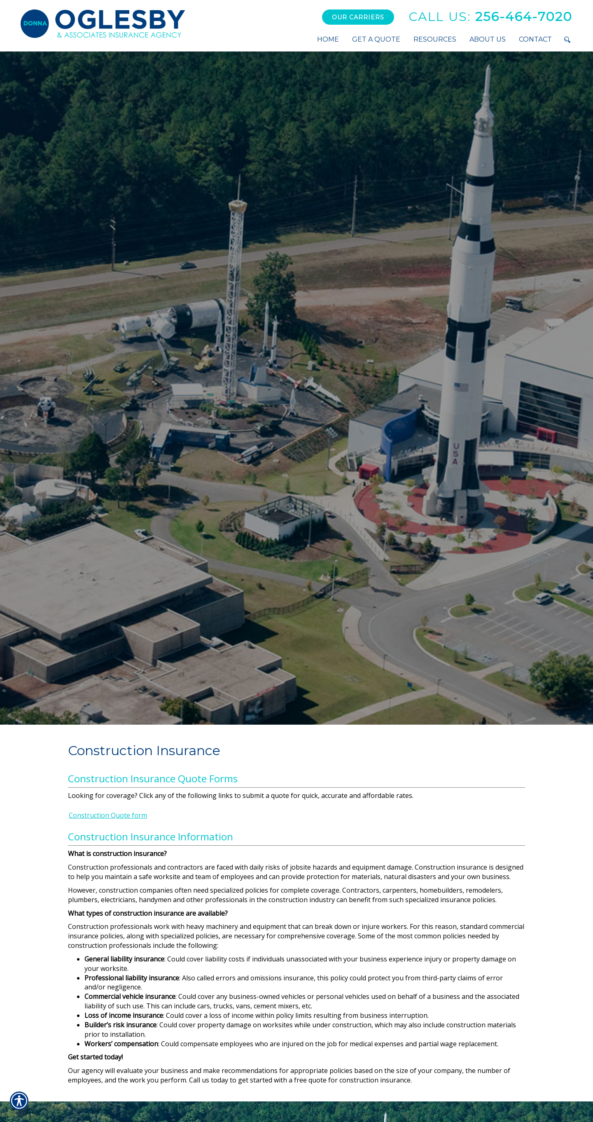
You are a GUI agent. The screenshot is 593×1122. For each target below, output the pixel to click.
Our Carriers (358, 17)
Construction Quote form (108, 815)
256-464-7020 (490, 16)
